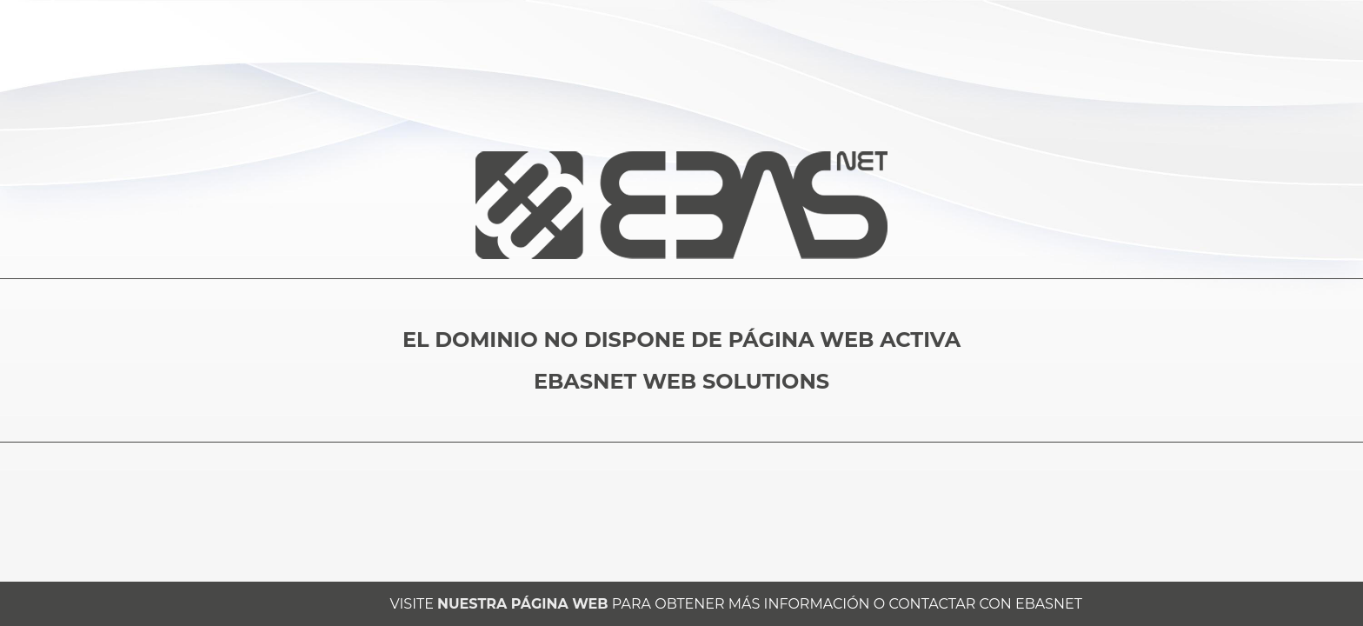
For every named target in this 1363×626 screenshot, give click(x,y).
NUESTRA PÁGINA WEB (522, 604)
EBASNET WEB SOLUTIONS (681, 381)
